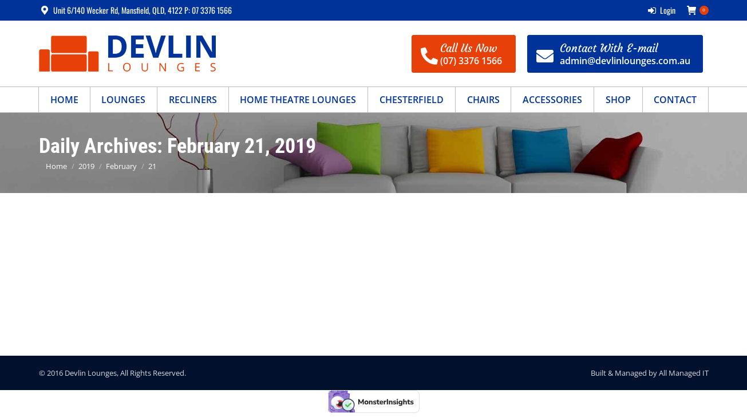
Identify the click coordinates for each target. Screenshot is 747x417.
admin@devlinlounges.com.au (625, 60)
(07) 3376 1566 (471, 60)
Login (661, 10)
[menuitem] (64, 99)
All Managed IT (684, 373)
